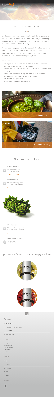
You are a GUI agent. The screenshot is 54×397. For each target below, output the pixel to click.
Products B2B (9, 323)
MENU (49, 5)
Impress (8, 375)
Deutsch (8, 364)
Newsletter (9, 330)
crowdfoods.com (42, 115)
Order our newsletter (40, 145)
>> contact (6, 351)
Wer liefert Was (10, 334)
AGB (7, 372)
